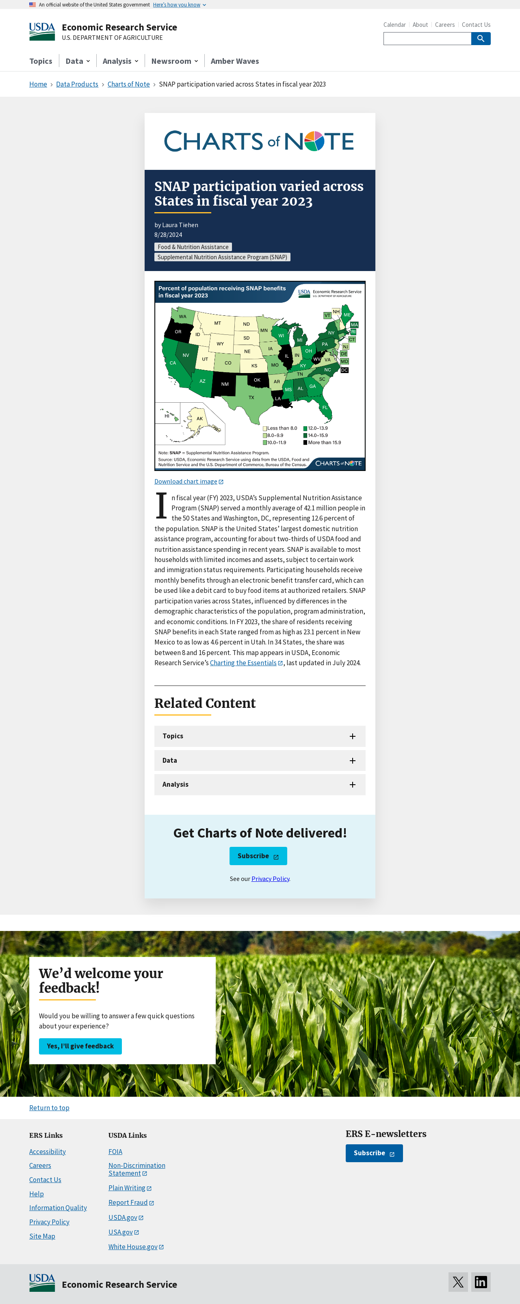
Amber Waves (235, 61)
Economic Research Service (119, 27)
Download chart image (185, 481)
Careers (445, 24)
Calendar (395, 24)
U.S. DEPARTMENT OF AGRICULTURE (112, 37)
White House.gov (133, 1246)
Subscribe (253, 855)
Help (36, 1193)
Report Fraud (128, 1202)
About (420, 24)
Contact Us (476, 24)
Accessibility (47, 1151)
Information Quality (58, 1207)
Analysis (175, 784)
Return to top (49, 1107)
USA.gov (120, 1232)
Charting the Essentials (243, 662)
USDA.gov (122, 1217)
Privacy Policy (270, 878)
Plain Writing (126, 1187)
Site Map (42, 1236)
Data (169, 760)
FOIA (115, 1151)
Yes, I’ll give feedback (80, 1045)
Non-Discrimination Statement (136, 1169)
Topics (40, 61)
